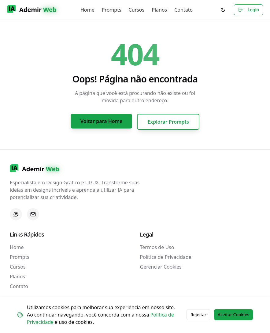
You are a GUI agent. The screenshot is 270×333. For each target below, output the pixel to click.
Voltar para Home (101, 121)
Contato (183, 9)
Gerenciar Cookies (161, 266)
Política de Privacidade (165, 257)
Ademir (38, 9)
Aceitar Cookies (233, 314)
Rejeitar (198, 314)
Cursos (137, 9)
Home (87, 9)
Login (248, 10)
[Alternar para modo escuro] (223, 10)
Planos (159, 9)
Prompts (111, 9)
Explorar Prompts (168, 121)
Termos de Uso (157, 247)
